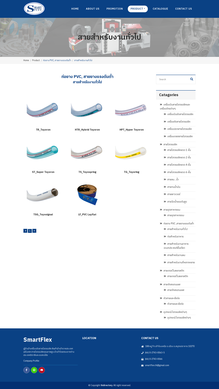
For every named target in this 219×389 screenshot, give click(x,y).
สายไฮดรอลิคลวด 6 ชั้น (177, 172)
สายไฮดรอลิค (168, 144)
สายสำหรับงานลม (174, 255)
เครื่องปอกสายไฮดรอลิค (178, 129)
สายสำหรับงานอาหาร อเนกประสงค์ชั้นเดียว (176, 246)
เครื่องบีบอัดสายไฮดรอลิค (178, 114)
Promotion (115, 9)
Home (75, 9)
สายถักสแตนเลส (170, 284)
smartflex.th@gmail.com (157, 365)
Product (36, 60)
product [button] (137, 9)
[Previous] (25, 231)
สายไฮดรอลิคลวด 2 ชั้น (177, 158)
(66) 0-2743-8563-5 (155, 352)
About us (92, 9)
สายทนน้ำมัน (172, 187)
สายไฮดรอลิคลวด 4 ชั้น (177, 165)
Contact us (183, 9)
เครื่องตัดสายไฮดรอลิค (177, 122)
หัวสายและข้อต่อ (170, 298)
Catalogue (160, 9)
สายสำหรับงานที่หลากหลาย (179, 262)
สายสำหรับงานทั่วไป (176, 229)
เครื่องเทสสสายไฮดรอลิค (178, 136)
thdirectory (106, 385)
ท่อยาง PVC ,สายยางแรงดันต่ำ (177, 224)
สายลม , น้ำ (171, 180)
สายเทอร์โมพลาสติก (172, 271)
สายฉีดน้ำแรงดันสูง (175, 202)
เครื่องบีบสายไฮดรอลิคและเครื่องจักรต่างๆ (175, 107)
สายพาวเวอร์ (172, 194)
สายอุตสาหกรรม (170, 210)
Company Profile (31, 361)
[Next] (34, 231)
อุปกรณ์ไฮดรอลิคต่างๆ (173, 312)
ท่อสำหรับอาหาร (174, 237)
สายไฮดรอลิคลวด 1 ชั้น (177, 150)
